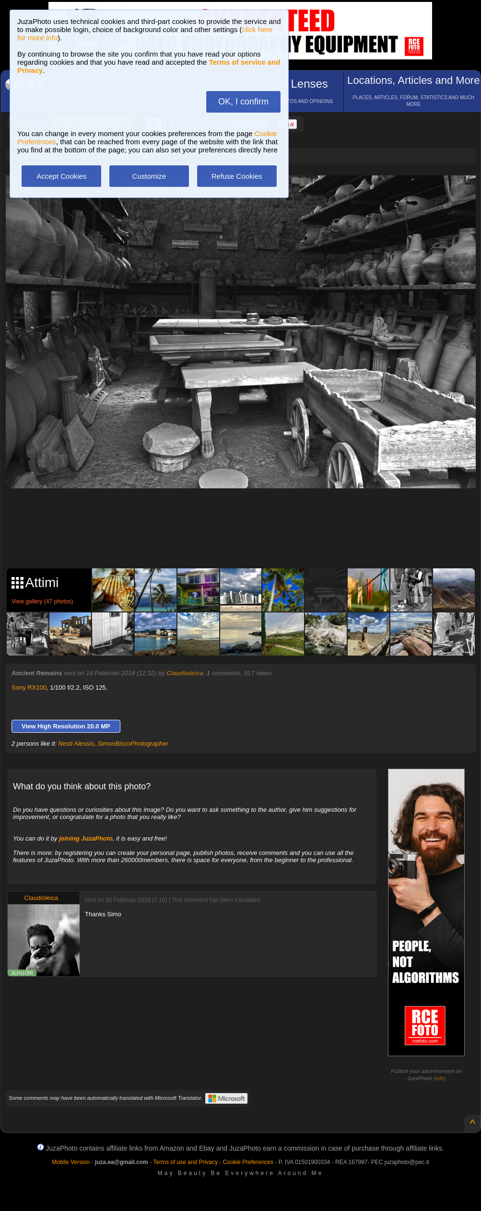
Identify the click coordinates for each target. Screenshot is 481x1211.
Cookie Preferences (248, 1162)
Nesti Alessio (76, 743)
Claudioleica (184, 673)
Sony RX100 (29, 687)
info (439, 1078)
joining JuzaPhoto (86, 838)
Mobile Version (71, 1162)
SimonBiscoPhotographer (132, 743)
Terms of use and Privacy (185, 1162)
